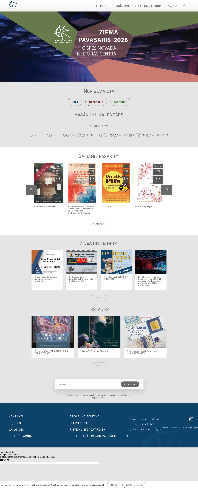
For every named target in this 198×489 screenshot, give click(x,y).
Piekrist (113, 485)
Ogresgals (96, 101)
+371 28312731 (145, 424)
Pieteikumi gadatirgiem (87, 429)
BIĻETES (15, 423)
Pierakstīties (130, 384)
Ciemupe (120, 101)
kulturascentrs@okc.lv (145, 419)
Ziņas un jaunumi (148, 5)
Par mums (101, 5)
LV (176, 6)
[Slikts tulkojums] (6, 460)
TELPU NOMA (78, 423)
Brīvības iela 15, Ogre (145, 429)
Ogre (75, 101)
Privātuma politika (84, 416)
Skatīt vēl (99, 297)
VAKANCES (16, 429)
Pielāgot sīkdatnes (134, 485)
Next (166, 190)
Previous (31, 190)
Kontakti (16, 416)
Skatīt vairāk (99, 224)
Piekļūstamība (20, 436)
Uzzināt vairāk (98, 485)
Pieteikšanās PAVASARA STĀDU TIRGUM (98, 436)
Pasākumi (121, 5)
